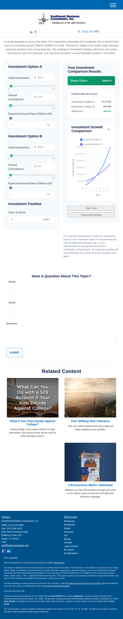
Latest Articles (71, 546)
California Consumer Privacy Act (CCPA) (84, 583)
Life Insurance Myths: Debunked (90, 485)
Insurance (69, 532)
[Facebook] (35, 32)
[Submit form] (14, 352)
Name (12, 281)
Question (11, 323)
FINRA (76, 596)
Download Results (91, 215)
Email (12, 302)
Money (67, 539)
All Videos (69, 549)
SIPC (81, 596)
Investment (69, 524)
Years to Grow (17, 212)
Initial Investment (31, 78)
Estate (67, 528)
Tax (65, 535)
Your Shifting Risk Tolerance (90, 421)
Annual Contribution (31, 97)
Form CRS (13, 558)
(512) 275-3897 (89, 31)
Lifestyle (68, 542)
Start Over (91, 208)
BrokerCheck (59, 563)
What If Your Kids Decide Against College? (32, 423)
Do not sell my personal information (56, 586)
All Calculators (71, 553)
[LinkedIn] (31, 32)
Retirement (69, 521)
